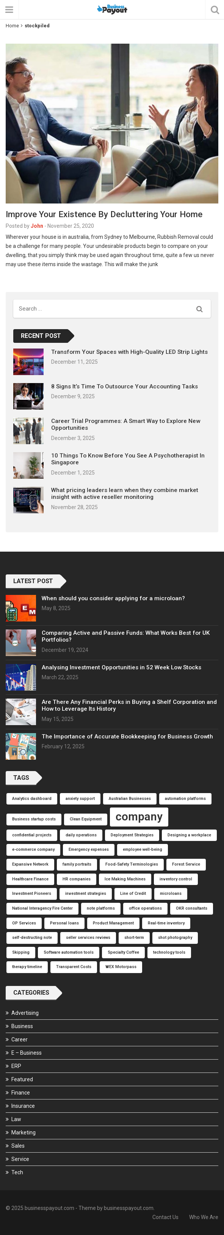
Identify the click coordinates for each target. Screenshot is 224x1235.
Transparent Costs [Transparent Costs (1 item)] (73, 966)
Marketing (23, 1132)
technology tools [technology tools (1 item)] (169, 952)
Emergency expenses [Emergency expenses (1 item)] (89, 849)
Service (20, 1159)
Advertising (25, 1013)
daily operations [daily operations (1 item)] (81, 835)
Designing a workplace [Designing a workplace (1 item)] (189, 835)
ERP (16, 1066)
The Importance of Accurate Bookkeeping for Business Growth (127, 736)
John (37, 226)
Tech (17, 1172)
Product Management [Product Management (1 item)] (113, 923)
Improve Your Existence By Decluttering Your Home (104, 214)
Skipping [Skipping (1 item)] (21, 952)
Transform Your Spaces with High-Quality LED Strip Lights (129, 352)
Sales (18, 1146)
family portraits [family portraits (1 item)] (77, 864)
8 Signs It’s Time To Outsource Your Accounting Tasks (124, 386)
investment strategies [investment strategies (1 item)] (85, 893)
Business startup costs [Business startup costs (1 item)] (34, 819)
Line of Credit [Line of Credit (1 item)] (133, 893)
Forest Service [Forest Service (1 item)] (186, 864)
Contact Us (165, 1217)
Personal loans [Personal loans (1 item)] (64, 923)
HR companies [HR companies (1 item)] (77, 879)
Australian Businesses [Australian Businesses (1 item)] (130, 798)
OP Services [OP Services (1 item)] (24, 923)
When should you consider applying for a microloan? (113, 598)
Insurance (23, 1106)
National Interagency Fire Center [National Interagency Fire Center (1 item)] (42, 908)
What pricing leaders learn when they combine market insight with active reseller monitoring (124, 493)
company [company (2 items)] (139, 816)
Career (19, 1039)
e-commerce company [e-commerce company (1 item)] (33, 849)
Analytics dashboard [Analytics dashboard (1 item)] (32, 798)
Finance (20, 1093)
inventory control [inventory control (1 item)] (176, 879)
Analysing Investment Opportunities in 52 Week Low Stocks (121, 667)
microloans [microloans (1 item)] (171, 893)
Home (12, 25)
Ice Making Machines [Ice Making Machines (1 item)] (125, 879)
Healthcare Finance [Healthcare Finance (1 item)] (30, 879)
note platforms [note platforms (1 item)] (101, 908)
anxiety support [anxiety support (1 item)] (80, 798)
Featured (22, 1079)
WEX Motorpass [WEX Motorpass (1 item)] (120, 966)
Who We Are (203, 1217)
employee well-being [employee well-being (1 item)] (142, 849)
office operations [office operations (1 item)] (145, 908)
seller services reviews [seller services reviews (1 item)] (88, 937)
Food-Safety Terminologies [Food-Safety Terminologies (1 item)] (131, 864)
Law (16, 1119)
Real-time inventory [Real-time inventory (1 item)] (166, 923)
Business (22, 1026)
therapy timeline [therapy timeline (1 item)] (27, 966)
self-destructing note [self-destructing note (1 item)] (32, 937)
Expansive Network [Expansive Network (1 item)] (30, 864)
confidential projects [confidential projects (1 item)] (32, 835)
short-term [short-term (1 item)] (134, 937)
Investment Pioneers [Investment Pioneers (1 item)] (31, 893)
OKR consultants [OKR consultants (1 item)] (191, 908)
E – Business (26, 1053)
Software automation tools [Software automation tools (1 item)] (69, 952)
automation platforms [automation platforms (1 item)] (185, 798)
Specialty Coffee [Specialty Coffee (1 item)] (123, 952)
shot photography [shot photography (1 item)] (175, 937)
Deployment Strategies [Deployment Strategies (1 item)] (132, 835)
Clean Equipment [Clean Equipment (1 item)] (86, 819)
